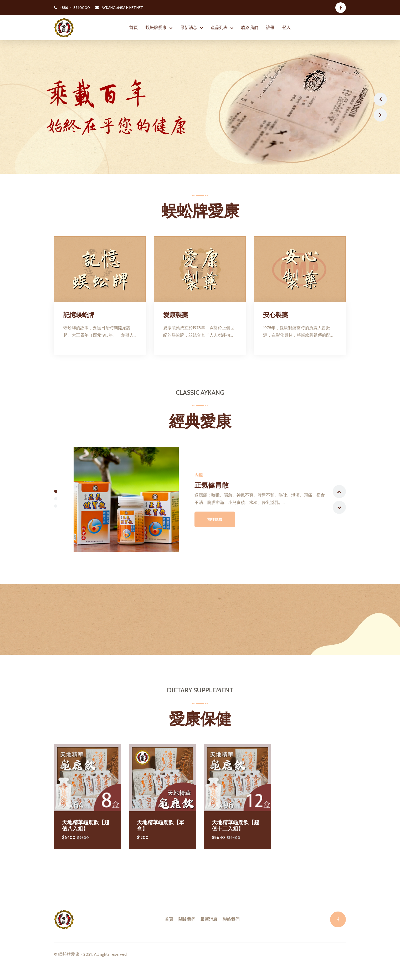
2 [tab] (55, 498)
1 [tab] (55, 491)
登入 (286, 27)
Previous (380, 99)
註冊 (270, 27)
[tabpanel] (200, 499)
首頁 (133, 27)
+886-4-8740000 (72, 7)
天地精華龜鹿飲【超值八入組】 (85, 825)
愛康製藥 (175, 315)
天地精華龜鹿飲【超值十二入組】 (235, 825)
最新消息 (188, 27)
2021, (88, 954)
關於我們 (186, 919)
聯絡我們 (249, 27)
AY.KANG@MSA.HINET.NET (119, 7)
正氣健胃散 (212, 485)
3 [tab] (55, 506)
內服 (199, 475)
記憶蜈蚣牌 (78, 315)
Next (380, 115)
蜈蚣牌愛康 (156, 27)
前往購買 (215, 519)
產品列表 (219, 27)
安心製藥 (275, 315)
